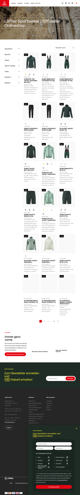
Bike (44, 457)
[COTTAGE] (51, 163)
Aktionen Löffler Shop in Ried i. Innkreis (44, 467)
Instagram (49, 401)
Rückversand (32, 405)
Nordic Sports (62, 457)
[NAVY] (33, 209)
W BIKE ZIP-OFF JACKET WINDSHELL (49, 219)
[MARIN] (43, 168)
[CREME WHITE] (47, 209)
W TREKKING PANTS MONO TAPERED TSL (49, 301)
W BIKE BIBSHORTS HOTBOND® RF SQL (66, 79)
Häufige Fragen (33, 410)
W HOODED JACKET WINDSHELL (48, 261)
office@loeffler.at (10, 422)
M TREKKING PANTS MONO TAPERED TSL (31, 301)
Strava (48, 408)
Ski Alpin (62, 463)
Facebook (49, 403)
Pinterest (49, 410)
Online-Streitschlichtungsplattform (37, 413)
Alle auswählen (60, 467)
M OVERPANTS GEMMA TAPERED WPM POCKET (66, 302)
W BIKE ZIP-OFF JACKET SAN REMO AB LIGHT (30, 80)
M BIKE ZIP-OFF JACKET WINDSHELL (49, 173)
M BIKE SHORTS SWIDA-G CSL (29, 215)
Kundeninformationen (35, 408)
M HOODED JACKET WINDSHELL (30, 261)
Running (44, 460)
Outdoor (44, 463)
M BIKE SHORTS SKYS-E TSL (65, 261)
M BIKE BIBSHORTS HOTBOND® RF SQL (48, 79)
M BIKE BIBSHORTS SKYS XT (66, 169)
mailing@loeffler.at (62, 480)
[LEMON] (43, 163)
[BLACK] (61, 209)
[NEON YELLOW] (25, 74)
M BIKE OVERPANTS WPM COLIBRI (31, 129)
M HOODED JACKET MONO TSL (66, 129)
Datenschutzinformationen (23, 483)
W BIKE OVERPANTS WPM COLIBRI (49, 129)
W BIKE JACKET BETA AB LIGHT (29, 169)
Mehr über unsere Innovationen (15, 354)
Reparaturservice (34, 423)
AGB (11, 483)
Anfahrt (9, 428)
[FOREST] (33, 74)
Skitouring (62, 460)
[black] (29, 74)
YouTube (48, 405)
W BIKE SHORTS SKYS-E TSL (65, 215)
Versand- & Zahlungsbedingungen (35, 402)
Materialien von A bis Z (35, 418)
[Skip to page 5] (51, 321)
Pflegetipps (32, 421)
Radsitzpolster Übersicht (36, 416)
